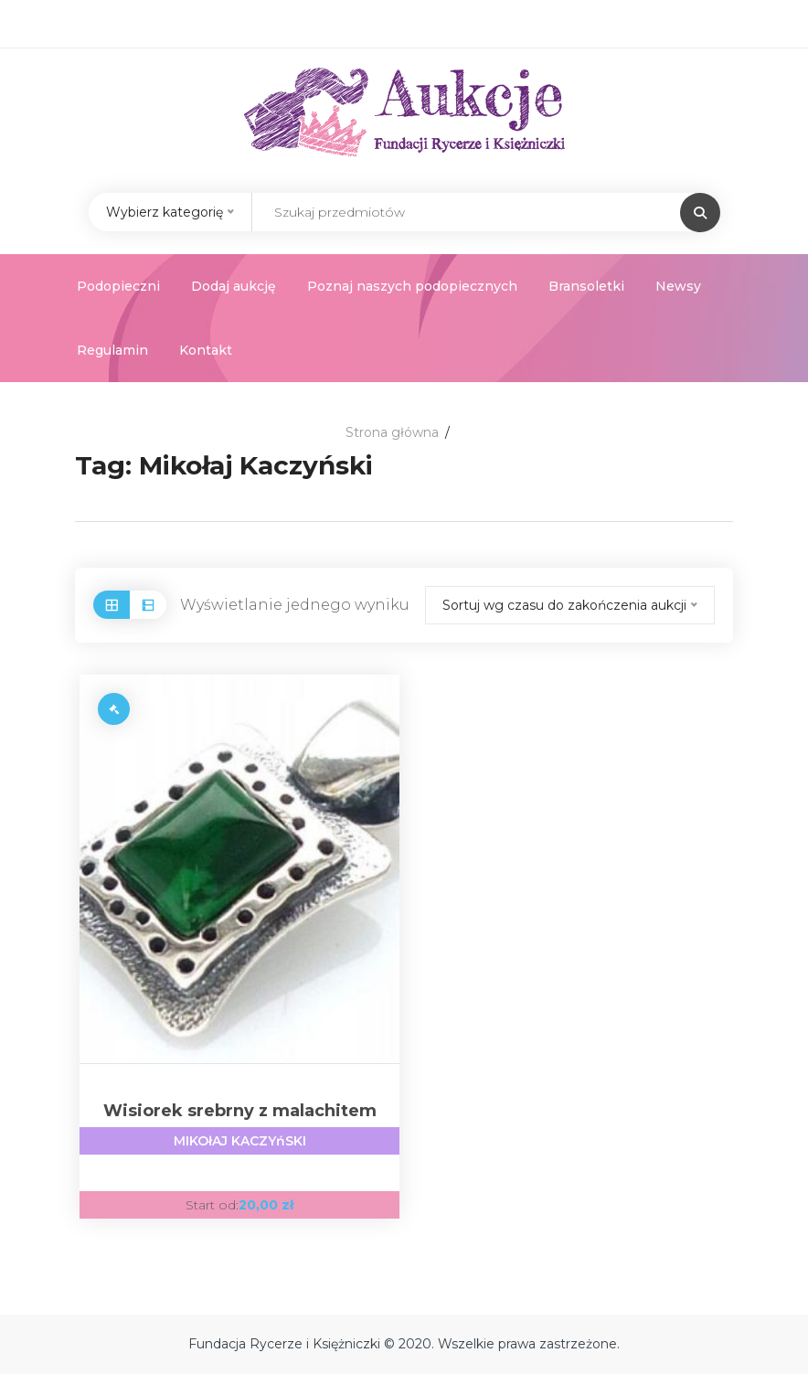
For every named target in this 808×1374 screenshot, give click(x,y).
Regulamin (112, 350)
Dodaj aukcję (233, 286)
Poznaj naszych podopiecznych (412, 286)
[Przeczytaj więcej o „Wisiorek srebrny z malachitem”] (114, 709)
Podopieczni (118, 286)
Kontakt (205, 350)
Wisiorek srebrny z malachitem (239, 1128)
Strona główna (392, 432)
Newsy (678, 286)
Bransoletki (586, 286)
